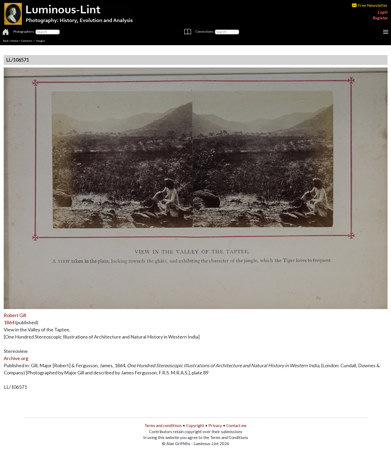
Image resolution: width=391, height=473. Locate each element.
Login (382, 12)
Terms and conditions (163, 425)
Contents (26, 40)
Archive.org (16, 358)
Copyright (195, 425)
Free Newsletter (370, 5)
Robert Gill (15, 315)
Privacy (215, 425)
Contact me (236, 425)
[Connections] (227, 32)
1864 (9, 322)
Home (14, 40)
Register (380, 17)
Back (6, 40)
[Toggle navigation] (385, 32)
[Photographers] (47, 32)
